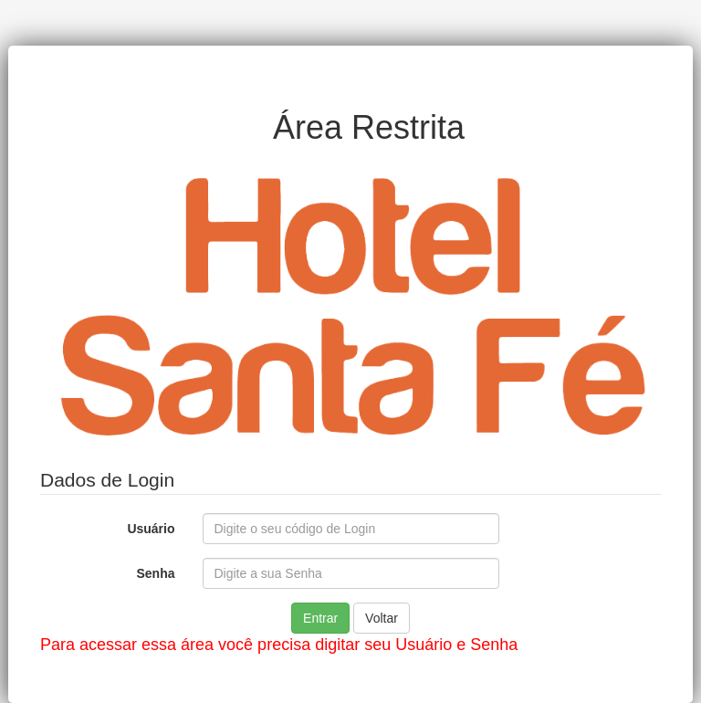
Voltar (381, 618)
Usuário (150, 528)
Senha (155, 573)
